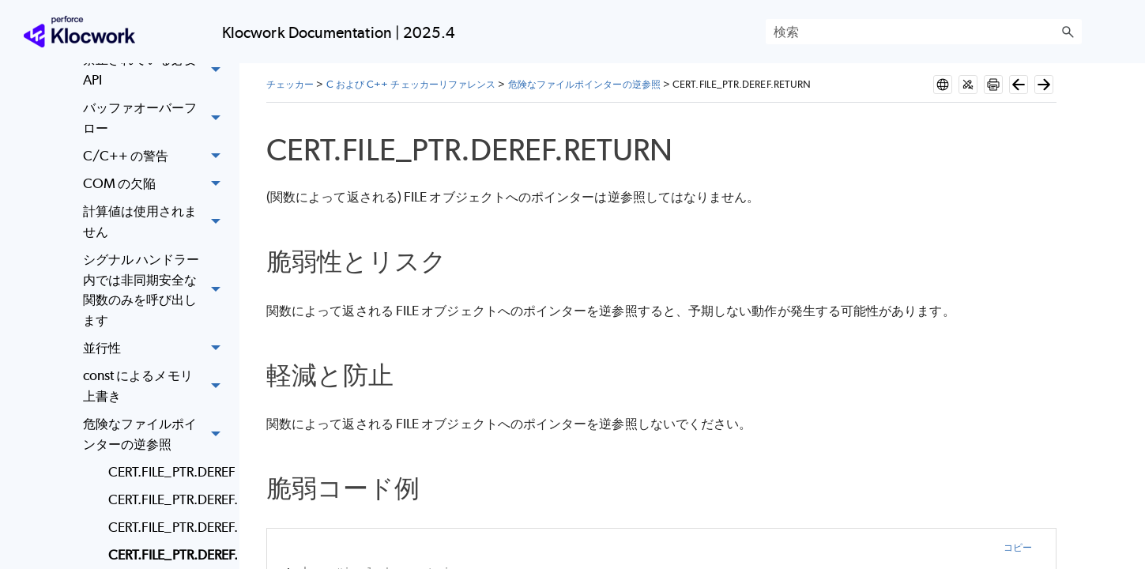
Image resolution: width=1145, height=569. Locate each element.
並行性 (156, 348)
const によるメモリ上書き (156, 386)
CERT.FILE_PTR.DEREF (168, 472)
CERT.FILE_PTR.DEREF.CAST (168, 499)
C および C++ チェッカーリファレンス (411, 84)
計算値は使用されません (156, 222)
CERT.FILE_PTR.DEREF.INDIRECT (168, 527)
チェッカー (290, 84)
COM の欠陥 (156, 184)
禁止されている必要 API (156, 71)
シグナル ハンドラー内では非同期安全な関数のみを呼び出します (156, 290)
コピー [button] (1018, 547)
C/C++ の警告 (156, 156)
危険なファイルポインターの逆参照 (156, 434)
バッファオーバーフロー (156, 118)
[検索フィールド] (924, 31)
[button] (1067, 31)
